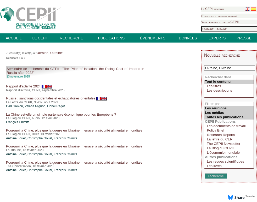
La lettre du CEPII (229, 139)
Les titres (229, 86)
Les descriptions (229, 90)
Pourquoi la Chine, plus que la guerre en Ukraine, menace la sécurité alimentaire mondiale (74, 130)
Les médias (229, 113)
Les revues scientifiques (229, 161)
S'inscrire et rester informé (219, 16)
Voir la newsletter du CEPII (220, 22)
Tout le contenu (229, 82)
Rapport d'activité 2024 (29, 86)
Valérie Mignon (35, 106)
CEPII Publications (229, 122)
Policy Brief (229, 130)
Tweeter (250, 196)
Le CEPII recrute (213, 9)
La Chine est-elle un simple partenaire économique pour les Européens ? (61, 114)
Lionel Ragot (56, 106)
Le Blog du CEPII (229, 148)
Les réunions (229, 108)
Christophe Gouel (39, 138)
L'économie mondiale (229, 153)
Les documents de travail (229, 126)
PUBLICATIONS (111, 38)
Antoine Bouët (16, 138)
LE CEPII (40, 38)
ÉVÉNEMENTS (152, 38)
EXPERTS (217, 38)
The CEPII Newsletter (229, 144)
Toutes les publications (229, 117)
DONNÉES (188, 38)
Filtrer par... (229, 104)
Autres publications (229, 157)
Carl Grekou (14, 106)
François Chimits (17, 122)
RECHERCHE (71, 38)
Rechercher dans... (229, 77)
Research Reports (229, 135)
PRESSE (244, 38)
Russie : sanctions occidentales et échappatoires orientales (56, 98)
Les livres (229, 166)
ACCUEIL (14, 38)
